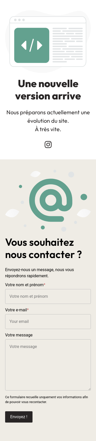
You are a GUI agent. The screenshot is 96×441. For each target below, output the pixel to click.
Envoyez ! (18, 416)
